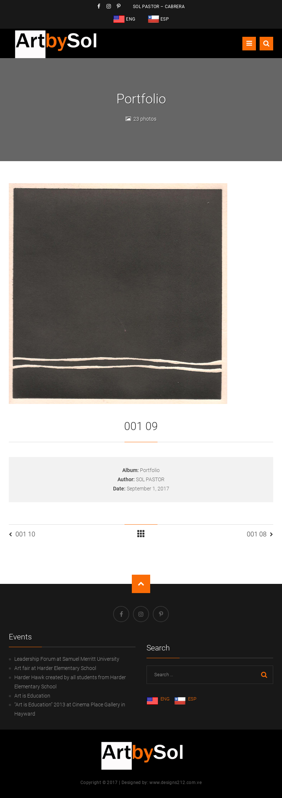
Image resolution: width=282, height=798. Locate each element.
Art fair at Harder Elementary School (55, 668)
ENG (158, 699)
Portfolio (150, 470)
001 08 (257, 534)
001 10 (25, 534)
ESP (185, 699)
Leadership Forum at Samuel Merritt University (66, 659)
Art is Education (32, 696)
